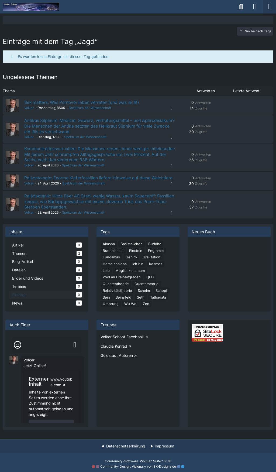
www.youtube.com (61, 389)
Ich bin (137, 270)
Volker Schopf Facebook (122, 343)
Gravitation (151, 264)
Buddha (154, 250)
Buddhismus (113, 257)
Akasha (109, 250)
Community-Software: (138, 461)
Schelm (144, 297)
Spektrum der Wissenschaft (89, 108)
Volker (28, 108)
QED (150, 284)
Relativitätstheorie (117, 297)
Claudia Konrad (114, 353)
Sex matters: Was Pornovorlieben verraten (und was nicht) (83, 102)
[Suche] (241, 6)
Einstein (135, 257)
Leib (106, 277)
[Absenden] (74, 351)
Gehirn (131, 264)
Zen (146, 311)
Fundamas (111, 264)
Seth (140, 304)
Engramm (156, 257)
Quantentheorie (116, 290)
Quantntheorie (146, 290)
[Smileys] (17, 351)
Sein (106, 304)
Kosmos (155, 270)
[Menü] (269, 6)
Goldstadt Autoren (117, 362)
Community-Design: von (138, 467)
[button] (13, 366)
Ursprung (111, 311)
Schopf (161, 297)
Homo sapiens (115, 270)
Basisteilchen (131, 250)
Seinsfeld (123, 304)
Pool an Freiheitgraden (122, 284)
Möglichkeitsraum (130, 277)
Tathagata (158, 304)
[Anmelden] (254, 6)
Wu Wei (130, 311)
